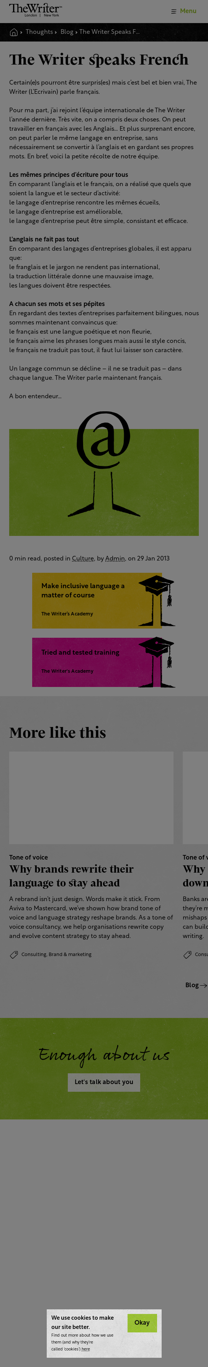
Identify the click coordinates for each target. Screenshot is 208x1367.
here (86, 1349)
